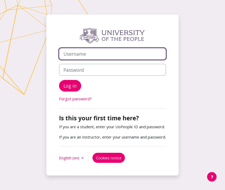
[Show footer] (212, 177)
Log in (70, 86)
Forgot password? (75, 98)
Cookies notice (108, 157)
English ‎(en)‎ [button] (69, 157)
